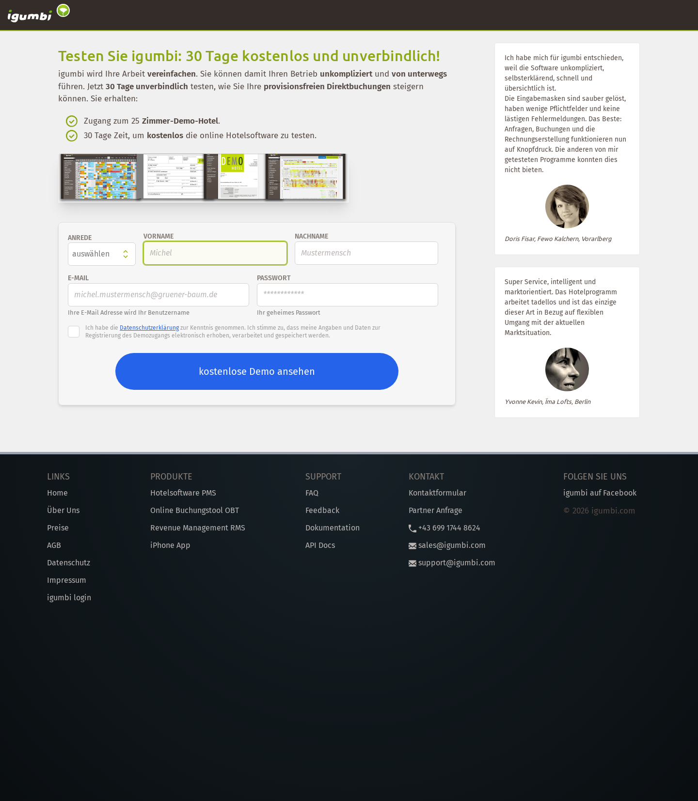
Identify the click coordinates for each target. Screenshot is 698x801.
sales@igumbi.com (447, 545)
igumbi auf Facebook (599, 492)
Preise (58, 527)
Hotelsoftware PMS (183, 492)
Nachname (311, 236)
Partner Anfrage (435, 510)
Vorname (158, 236)
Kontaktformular (437, 492)
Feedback (322, 510)
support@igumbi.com (452, 562)
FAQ (311, 492)
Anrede (80, 238)
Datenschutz (68, 562)
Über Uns (63, 510)
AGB (54, 545)
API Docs (320, 545)
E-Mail (78, 278)
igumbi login (69, 597)
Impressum (66, 580)
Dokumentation (332, 527)
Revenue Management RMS (197, 527)
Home (57, 492)
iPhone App (170, 545)
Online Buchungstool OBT (194, 510)
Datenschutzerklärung (149, 327)
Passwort (273, 278)
